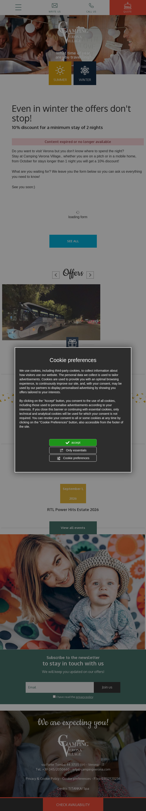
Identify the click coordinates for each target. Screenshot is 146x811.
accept (73, 442)
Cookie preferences (73, 458)
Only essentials (73, 450)
